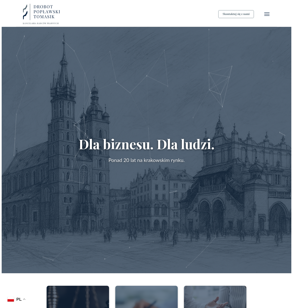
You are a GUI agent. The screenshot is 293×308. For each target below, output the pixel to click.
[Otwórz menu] (267, 14)
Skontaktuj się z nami (236, 14)
